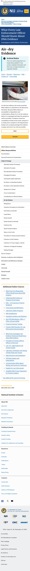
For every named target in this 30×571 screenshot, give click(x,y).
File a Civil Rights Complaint (9, 493)
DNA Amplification (11, 313)
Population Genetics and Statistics (16, 316)
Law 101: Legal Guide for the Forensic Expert (14, 347)
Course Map (13, 76)
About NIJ (4, 406)
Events (3, 453)
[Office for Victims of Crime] (15, 523)
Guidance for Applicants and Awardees (12, 443)
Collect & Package (17, 24)
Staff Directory (5, 486)
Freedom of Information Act (8, 556)
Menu (26, 11)
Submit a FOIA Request (7, 490)
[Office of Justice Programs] (5, 11)
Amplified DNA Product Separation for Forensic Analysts (16, 372)
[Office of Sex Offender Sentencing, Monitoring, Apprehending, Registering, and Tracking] (24, 523)
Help (23, 74)
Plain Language (5, 541)
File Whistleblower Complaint (9, 537)
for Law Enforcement (15, 368)
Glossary (9, 74)
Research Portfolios (6, 417)
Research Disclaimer (7, 421)
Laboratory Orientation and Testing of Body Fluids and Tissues (16, 351)
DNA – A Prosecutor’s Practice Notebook (15, 304)
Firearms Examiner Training (14, 324)
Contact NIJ (4, 482)
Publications (4, 460)
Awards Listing (5, 435)
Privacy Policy (4, 545)
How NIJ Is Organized (7, 410)
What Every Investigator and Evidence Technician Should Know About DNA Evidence (14, 22)
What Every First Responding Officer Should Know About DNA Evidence (15, 293)
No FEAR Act (4, 553)
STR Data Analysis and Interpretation (12, 359)
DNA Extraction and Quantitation (15, 355)
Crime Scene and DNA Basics (14, 308)
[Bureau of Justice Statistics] (15, 518)
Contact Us (4, 76)
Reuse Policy (5, 472)
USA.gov (3, 560)
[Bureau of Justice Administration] (6, 517)
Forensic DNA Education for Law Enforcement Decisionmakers (15, 328)
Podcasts (4, 456)
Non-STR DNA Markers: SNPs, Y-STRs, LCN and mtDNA (15, 320)
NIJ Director (4, 414)
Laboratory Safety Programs (14, 310)
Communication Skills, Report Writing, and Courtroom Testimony (16, 364)
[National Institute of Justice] (24, 517)
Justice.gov (4, 564)
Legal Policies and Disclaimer (9, 549)
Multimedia (4, 468)
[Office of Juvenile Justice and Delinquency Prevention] (6, 523)
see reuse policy (21, 101)
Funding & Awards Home (8, 431)
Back (15, 131)
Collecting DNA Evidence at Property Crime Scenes (14, 299)
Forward (15, 136)
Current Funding (5, 439)
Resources (17, 74)
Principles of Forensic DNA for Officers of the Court (15, 342)
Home (2, 19)
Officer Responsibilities (6, 24)
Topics (3, 464)
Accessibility (4, 534)
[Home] (16, 11)
